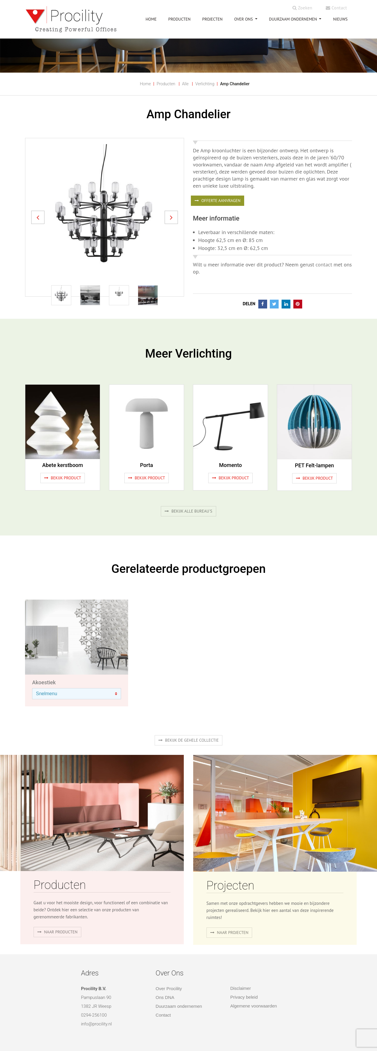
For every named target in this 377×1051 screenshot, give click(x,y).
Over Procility (169, 988)
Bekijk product (62, 478)
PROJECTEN (212, 19)
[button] (37, 217)
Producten (166, 83)
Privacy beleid (244, 997)
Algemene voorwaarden (253, 1005)
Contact (336, 8)
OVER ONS (244, 19)
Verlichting (204, 83)
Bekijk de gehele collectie (188, 740)
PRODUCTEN (179, 19)
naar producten (57, 932)
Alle (185, 83)
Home (145, 83)
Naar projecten (229, 932)
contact (323, 264)
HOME (151, 19)
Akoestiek (44, 682)
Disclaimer (240, 988)
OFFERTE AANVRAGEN (217, 200)
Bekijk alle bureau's (188, 511)
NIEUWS (340, 19)
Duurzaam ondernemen (293, 19)
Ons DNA (165, 997)
